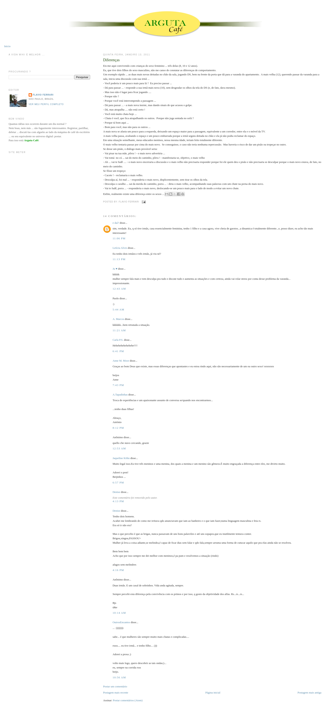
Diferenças (111, 60)
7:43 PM (118, 385)
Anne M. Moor (121, 360)
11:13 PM (119, 259)
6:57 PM (118, 482)
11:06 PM (119, 238)
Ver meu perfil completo (46, 104)
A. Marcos (118, 319)
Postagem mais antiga (309, 692)
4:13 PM (118, 501)
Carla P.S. (118, 339)
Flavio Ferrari (43, 95)
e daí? (116, 222)
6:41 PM (118, 351)
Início (7, 46)
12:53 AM (119, 448)
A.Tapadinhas (120, 394)
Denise (116, 492)
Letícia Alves (120, 247)
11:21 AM (119, 330)
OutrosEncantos (121, 622)
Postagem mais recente (115, 692)
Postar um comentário (115, 686)
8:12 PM (118, 427)
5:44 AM (118, 309)
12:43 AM (119, 288)
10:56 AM (119, 677)
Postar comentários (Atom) (127, 700)
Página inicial (212, 692)
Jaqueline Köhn (121, 458)
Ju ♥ (115, 268)
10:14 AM (119, 612)
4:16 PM (118, 570)
